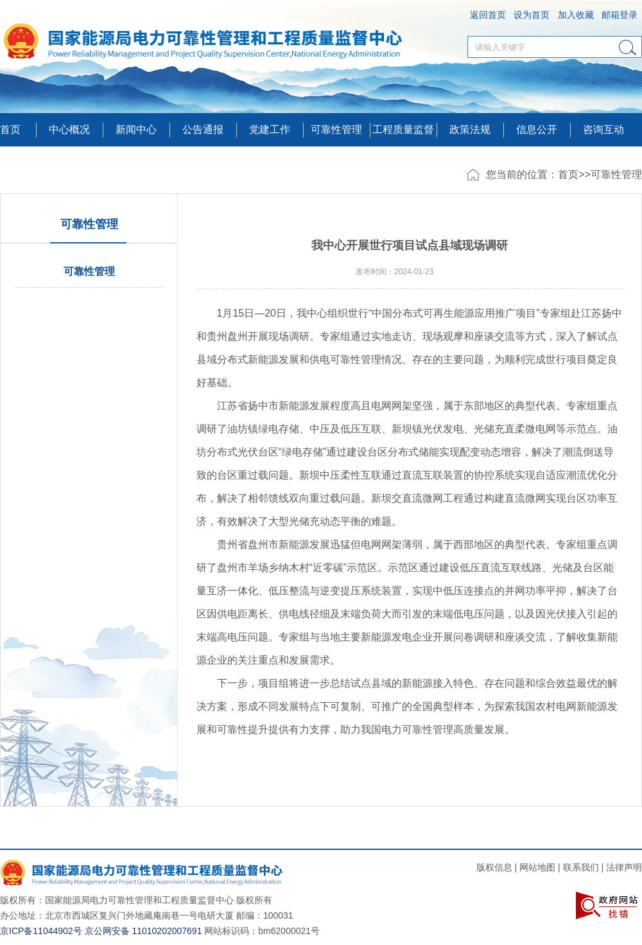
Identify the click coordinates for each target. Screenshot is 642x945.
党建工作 (269, 129)
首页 (10, 129)
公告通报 (202, 129)
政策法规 (469, 129)
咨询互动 (603, 129)
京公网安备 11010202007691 (143, 931)
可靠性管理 (336, 129)
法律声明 (624, 867)
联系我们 (581, 867)
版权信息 (494, 867)
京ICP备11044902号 (41, 931)
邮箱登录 (620, 15)
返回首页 (488, 15)
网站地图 (537, 867)
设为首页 (532, 15)
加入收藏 (576, 15)
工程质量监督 (403, 129)
